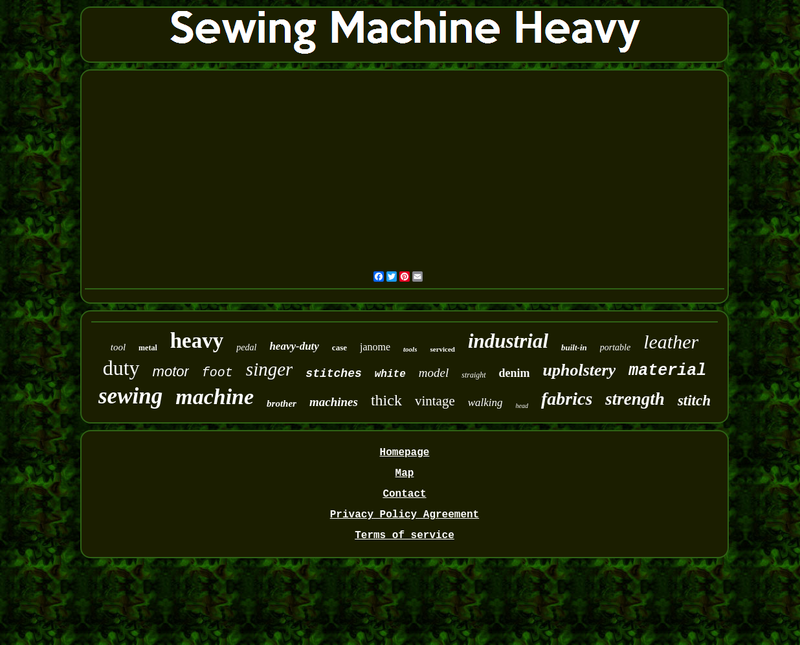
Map (404, 473)
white (390, 374)
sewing (130, 396)
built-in (574, 347)
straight (473, 374)
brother (281, 403)
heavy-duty (293, 346)
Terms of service (404, 535)
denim (514, 373)
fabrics (566, 399)
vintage (435, 401)
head (522, 405)
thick (386, 400)
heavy (197, 340)
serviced (442, 349)
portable (615, 347)
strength (635, 399)
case (339, 347)
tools (410, 349)
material (667, 370)
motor (171, 371)
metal (148, 347)
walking (485, 402)
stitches (333, 373)
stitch (694, 400)
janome (375, 346)
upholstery (579, 370)
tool (118, 347)
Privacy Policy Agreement (404, 515)
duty (121, 367)
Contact (404, 494)
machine (214, 397)
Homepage (405, 452)
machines (333, 402)
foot (217, 372)
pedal (246, 347)
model (434, 372)
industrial (508, 341)
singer (269, 369)
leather (670, 341)
